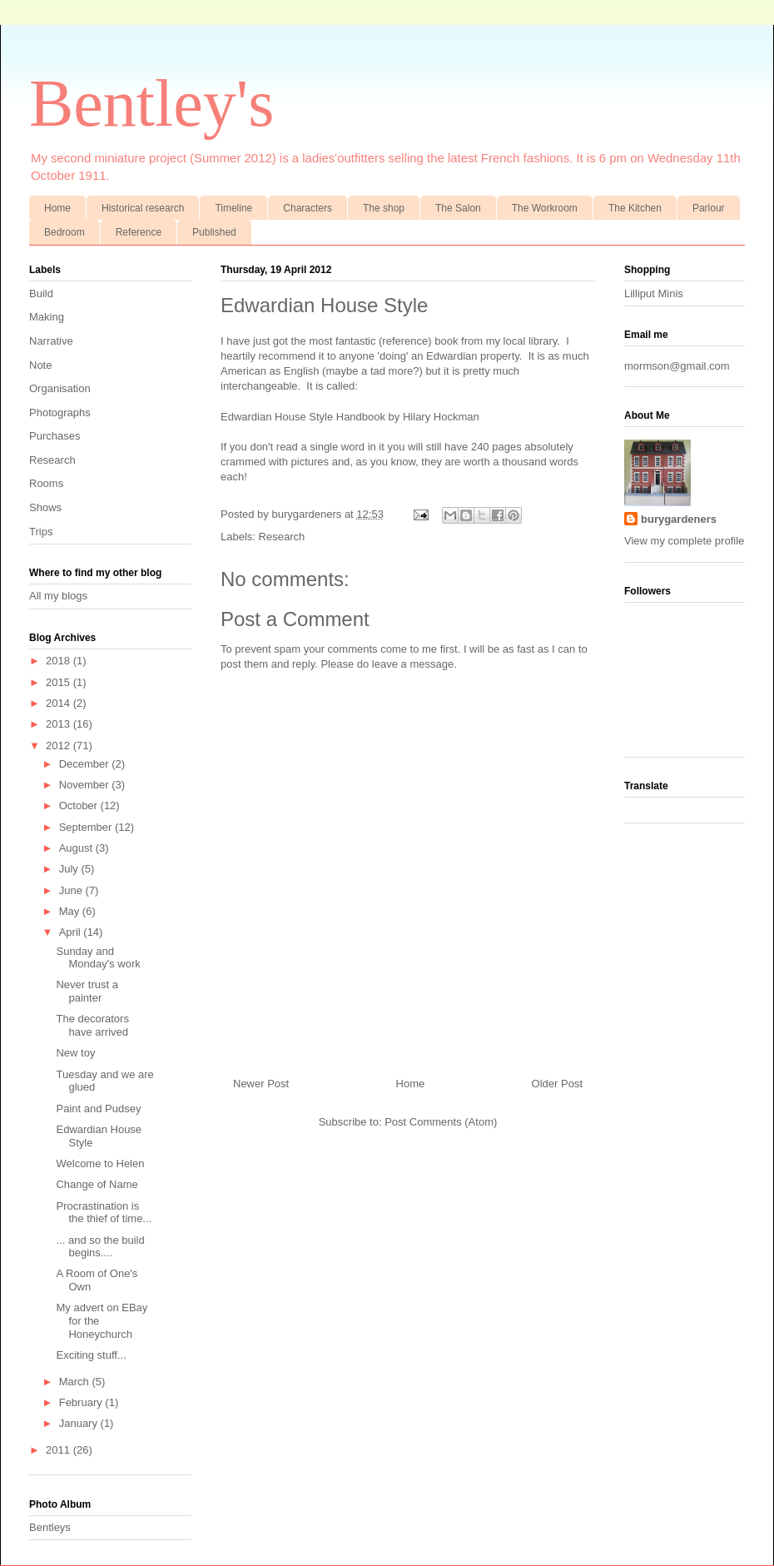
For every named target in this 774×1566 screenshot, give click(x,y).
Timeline (233, 208)
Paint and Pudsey (98, 1108)
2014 (59, 703)
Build (41, 293)
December (85, 764)
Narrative (51, 341)
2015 (59, 682)
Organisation (60, 388)
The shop (383, 208)
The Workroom (545, 208)
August (77, 848)
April (71, 932)
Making (46, 317)
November (85, 784)
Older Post (557, 1083)
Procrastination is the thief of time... (103, 1212)
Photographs (60, 412)
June (72, 890)
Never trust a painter (86, 991)
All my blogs (58, 595)
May (70, 911)
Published (214, 232)
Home (57, 208)
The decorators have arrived (92, 1025)
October (80, 805)
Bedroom (64, 232)
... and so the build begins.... (100, 1247)
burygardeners (307, 514)
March (75, 1381)
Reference (138, 232)
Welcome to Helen (100, 1163)
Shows (45, 507)
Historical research (143, 208)
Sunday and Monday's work (98, 958)
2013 (59, 724)
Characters (307, 208)
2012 (59, 745)
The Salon (458, 208)
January (80, 1423)
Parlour (708, 208)
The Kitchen (635, 208)
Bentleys (50, 1527)
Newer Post (261, 1083)
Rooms (46, 483)
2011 (59, 1450)
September (87, 827)
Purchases (54, 436)
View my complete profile (684, 540)
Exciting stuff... (91, 1355)
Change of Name (96, 1184)
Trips (40, 531)
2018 (59, 660)
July (70, 869)
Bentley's (151, 103)
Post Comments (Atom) (441, 1122)
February (82, 1402)
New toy (75, 1052)
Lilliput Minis (653, 293)
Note (40, 365)
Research (282, 536)
